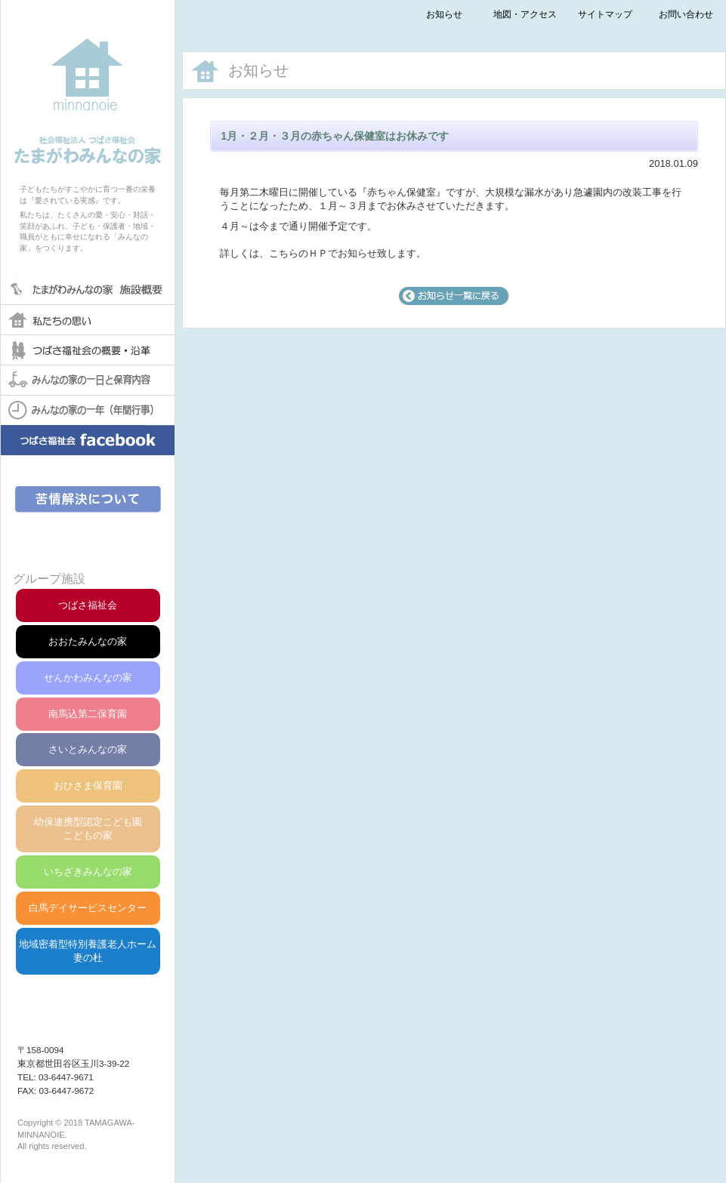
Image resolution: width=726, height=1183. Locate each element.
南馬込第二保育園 (87, 713)
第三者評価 (88, 536)
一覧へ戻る (454, 296)
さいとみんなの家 (87, 749)
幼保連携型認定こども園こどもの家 (88, 828)
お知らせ (444, 14)
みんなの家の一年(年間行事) (88, 410)
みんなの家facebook (88, 451)
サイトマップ (605, 14)
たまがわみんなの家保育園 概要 (88, 289)
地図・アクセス (525, 14)
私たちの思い (88, 319)
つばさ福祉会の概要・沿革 (88, 349)
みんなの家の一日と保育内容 (88, 380)
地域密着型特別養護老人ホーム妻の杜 (87, 950)
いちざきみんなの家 (88, 871)
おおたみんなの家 (87, 641)
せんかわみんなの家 (88, 677)
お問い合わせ (686, 14)
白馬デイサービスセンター (88, 907)
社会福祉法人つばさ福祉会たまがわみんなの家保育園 (88, 82)
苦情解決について (88, 499)
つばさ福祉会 (87, 605)
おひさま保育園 (88, 785)
